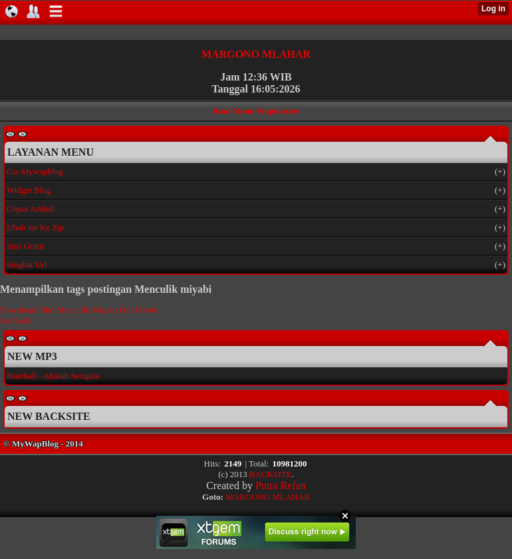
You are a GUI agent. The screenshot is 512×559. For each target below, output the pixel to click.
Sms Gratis (26, 246)
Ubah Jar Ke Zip (35, 227)
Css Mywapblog (35, 171)
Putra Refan (280, 485)
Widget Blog (29, 190)
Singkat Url (27, 265)
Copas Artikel (31, 209)
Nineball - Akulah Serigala (53, 376)
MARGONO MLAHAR (256, 54)
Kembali (15, 320)
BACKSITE (270, 474)
